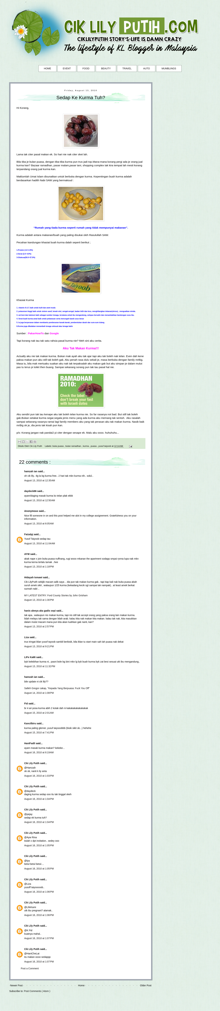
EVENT (67, 68)
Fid (26, 703)
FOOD (85, 68)
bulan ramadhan (73, 446)
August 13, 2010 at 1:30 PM (39, 600)
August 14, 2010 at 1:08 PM (39, 693)
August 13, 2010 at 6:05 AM (39, 523)
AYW (27, 554)
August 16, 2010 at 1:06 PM (39, 891)
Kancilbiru (30, 723)
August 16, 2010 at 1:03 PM (39, 775)
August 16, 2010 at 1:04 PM (39, 799)
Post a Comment (30, 968)
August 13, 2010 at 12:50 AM (39, 500)
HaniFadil (30, 743)
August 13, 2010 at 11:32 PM (39, 666)
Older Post (145, 985)
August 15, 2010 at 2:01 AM (39, 712)
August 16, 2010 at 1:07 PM (39, 938)
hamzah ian (31, 471)
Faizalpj (29, 534)
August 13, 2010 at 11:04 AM (39, 543)
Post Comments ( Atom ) (37, 991)
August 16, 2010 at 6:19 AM (39, 752)
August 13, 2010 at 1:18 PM (39, 566)
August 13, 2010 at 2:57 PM (39, 626)
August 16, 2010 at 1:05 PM (39, 845)
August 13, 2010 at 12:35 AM (39, 480)
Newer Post (16, 985)
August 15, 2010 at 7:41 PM (39, 732)
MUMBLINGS (169, 68)
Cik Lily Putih (32, 763)
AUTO (146, 68)
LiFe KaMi (30, 657)
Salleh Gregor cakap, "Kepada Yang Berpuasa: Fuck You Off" (57, 688)
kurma (86, 446)
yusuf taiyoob (105, 446)
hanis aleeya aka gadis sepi (40, 610)
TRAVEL (126, 68)
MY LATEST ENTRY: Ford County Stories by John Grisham (56, 595)
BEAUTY (106, 68)
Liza (27, 637)
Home (81, 985)
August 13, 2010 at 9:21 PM (39, 646)
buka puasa (58, 446)
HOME (47, 68)
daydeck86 (30, 491)
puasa (94, 446)
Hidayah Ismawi (33, 577)
